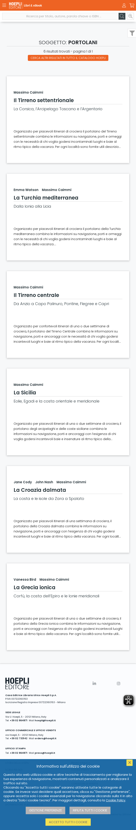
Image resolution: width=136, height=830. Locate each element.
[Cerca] (122, 16)
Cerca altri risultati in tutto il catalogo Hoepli (68, 58)
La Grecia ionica (34, 587)
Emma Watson (26, 190)
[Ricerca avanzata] (130, 16)
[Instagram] (118, 683)
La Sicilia (25, 392)
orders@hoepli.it (46, 738)
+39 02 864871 (18, 720)
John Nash (44, 482)
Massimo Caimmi (28, 92)
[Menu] (4, 5)
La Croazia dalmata (40, 490)
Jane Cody (23, 482)
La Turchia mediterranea (46, 197)
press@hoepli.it (45, 753)
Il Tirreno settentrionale (44, 100)
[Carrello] (131, 5)
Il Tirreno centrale (36, 295)
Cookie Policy (115, 800)
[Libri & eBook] (60, 5)
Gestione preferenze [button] (45, 810)
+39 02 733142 (18, 738)
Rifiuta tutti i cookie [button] (90, 810)
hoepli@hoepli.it (45, 720)
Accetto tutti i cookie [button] (68, 822)
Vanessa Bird (25, 579)
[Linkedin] (94, 683)
